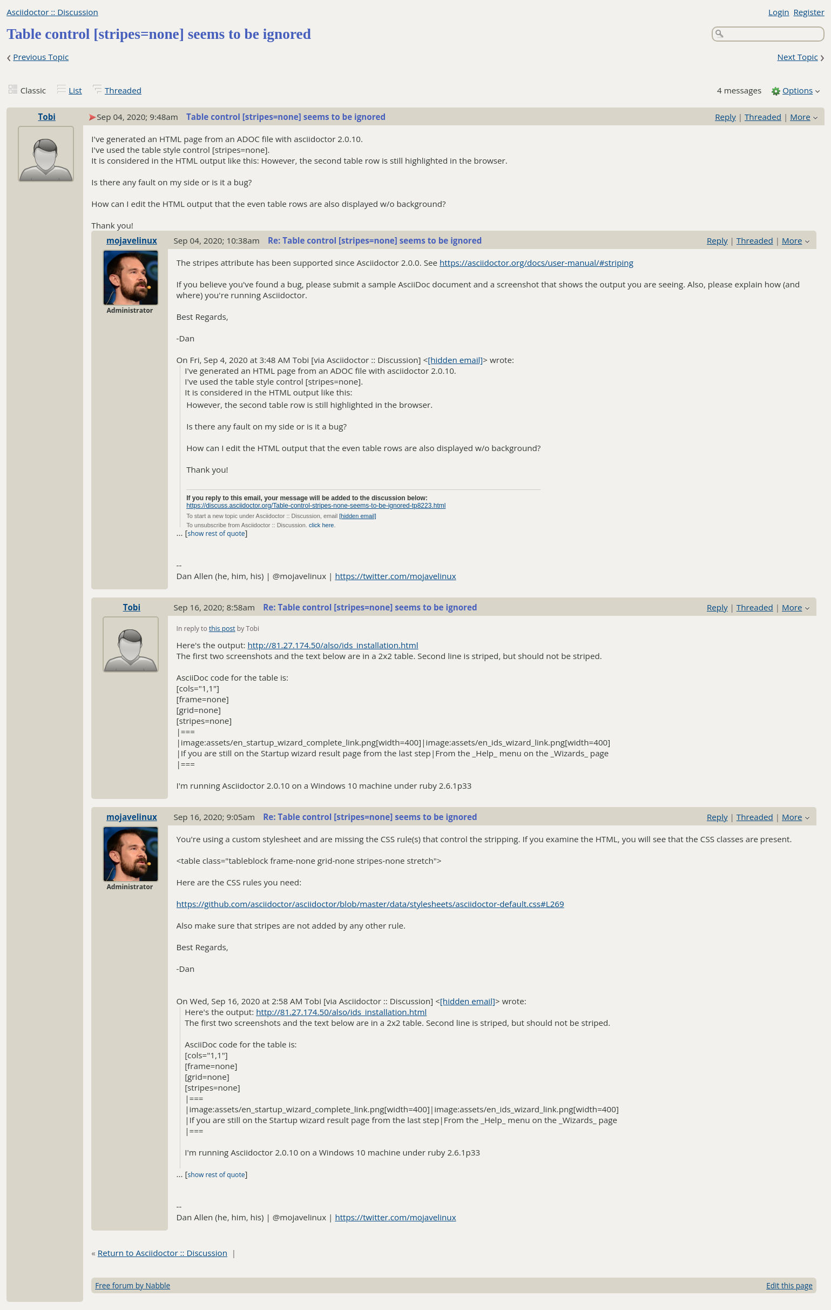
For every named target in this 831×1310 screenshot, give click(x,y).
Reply (725, 116)
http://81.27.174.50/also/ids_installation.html (333, 645)
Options (797, 90)
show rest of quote (216, 533)
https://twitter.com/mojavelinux (395, 575)
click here (321, 525)
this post (222, 628)
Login (778, 11)
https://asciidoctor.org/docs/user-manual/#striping (536, 262)
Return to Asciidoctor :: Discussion (162, 1252)
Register (808, 11)
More (800, 116)
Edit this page (789, 1285)
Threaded (123, 90)
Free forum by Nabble (132, 1285)
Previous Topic (41, 56)
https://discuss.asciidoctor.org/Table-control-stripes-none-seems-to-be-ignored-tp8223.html (315, 505)
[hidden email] (455, 359)
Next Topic (797, 56)
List (75, 90)
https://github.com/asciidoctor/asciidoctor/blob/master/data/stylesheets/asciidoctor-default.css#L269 (370, 903)
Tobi (46, 116)
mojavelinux (131, 240)
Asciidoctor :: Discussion (52, 11)
